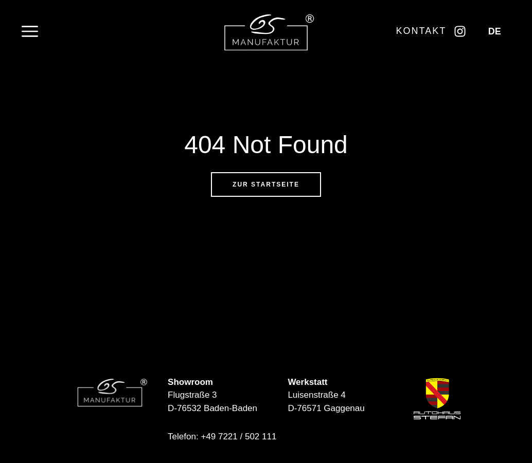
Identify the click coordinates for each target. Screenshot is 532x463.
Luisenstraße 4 (316, 395)
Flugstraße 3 (192, 395)
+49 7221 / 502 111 (238, 436)
